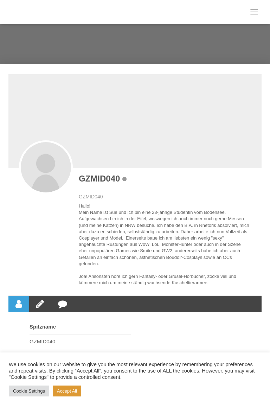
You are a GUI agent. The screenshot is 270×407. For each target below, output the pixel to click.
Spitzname (43, 327)
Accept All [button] (67, 391)
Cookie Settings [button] (29, 391)
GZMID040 (99, 178)
